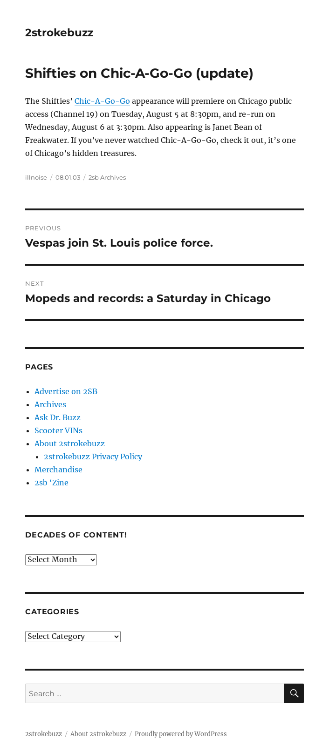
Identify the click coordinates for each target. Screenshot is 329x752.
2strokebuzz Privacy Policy (93, 456)
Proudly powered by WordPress (181, 734)
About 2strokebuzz (69, 443)
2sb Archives (107, 177)
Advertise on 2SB (65, 391)
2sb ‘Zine (51, 482)
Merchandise (58, 469)
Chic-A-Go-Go (102, 101)
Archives (50, 404)
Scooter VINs (58, 430)
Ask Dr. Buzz (57, 417)
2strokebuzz (59, 32)
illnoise (36, 177)
